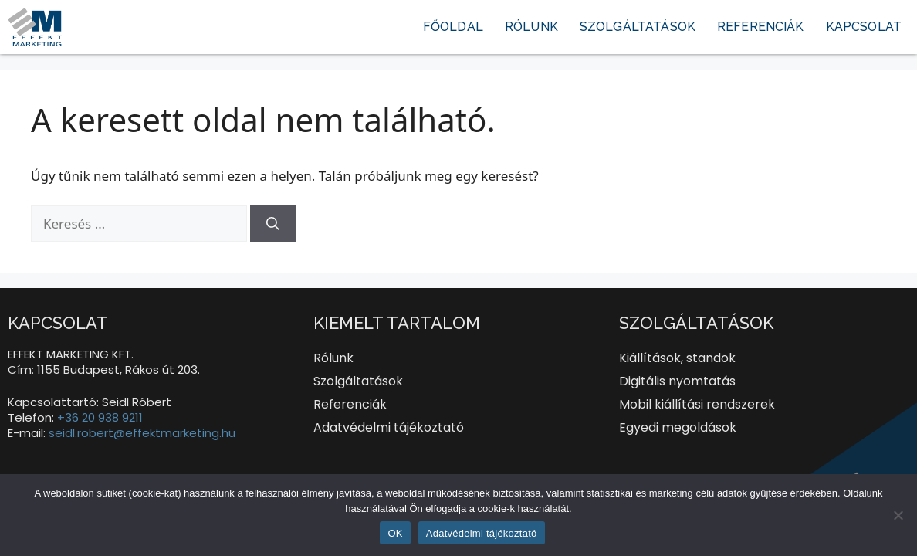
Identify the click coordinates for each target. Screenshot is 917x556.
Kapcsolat (864, 26)
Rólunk (531, 26)
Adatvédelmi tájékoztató (481, 533)
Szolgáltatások (637, 26)
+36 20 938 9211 (100, 417)
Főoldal (453, 26)
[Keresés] (273, 223)
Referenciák (760, 26)
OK (394, 533)
